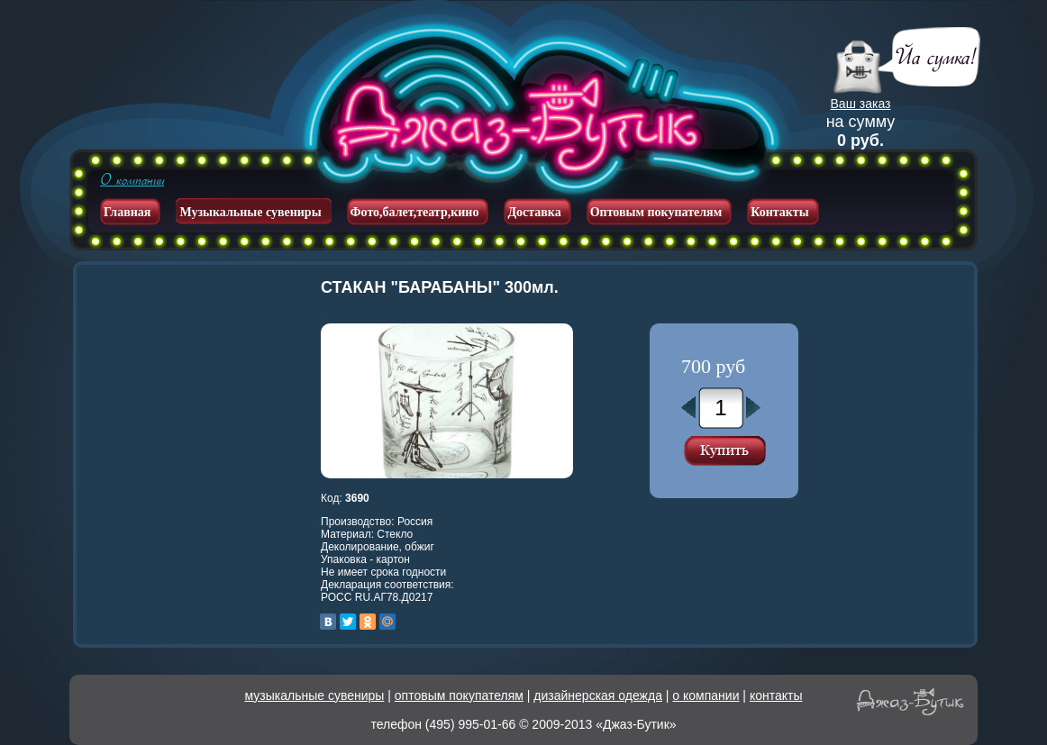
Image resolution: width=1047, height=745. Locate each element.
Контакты (779, 212)
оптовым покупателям (459, 695)
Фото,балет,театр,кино (415, 212)
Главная (127, 212)
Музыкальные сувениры (250, 212)
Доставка (533, 212)
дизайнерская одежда (597, 695)
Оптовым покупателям (656, 212)
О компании (132, 180)
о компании (705, 695)
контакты (776, 695)
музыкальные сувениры (315, 695)
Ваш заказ (861, 103)
